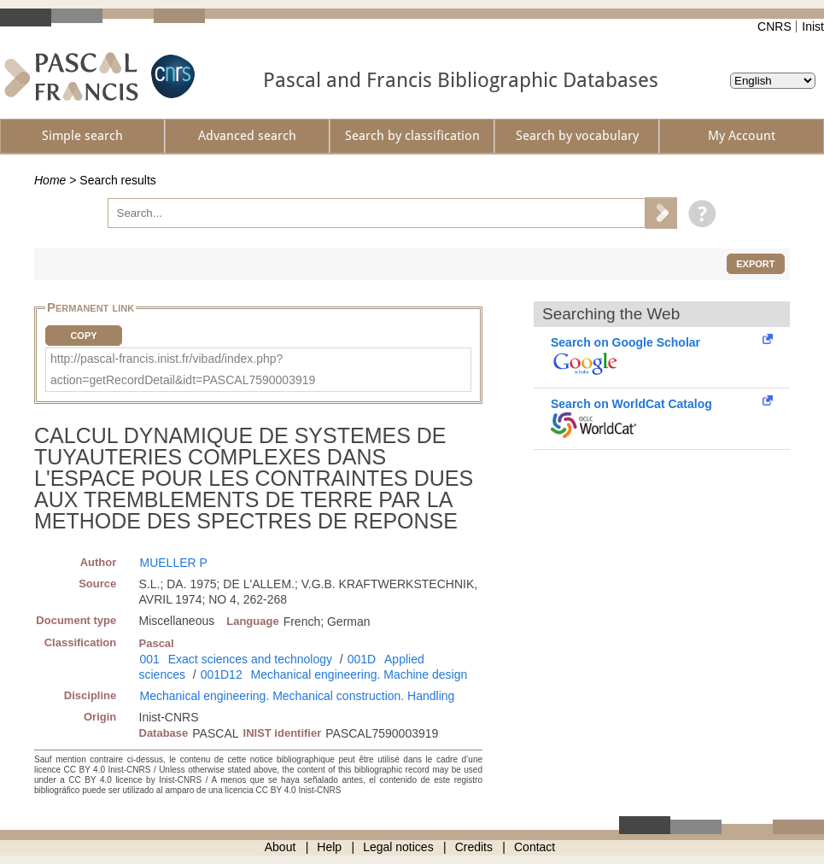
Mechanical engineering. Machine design (359, 674)
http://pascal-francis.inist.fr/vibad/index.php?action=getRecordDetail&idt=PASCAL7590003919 (182, 369)
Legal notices (398, 847)
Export (755, 264)
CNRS (774, 26)
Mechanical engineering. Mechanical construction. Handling (297, 696)
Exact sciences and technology (250, 659)
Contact (534, 847)
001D (362, 659)
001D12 (222, 674)
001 (150, 659)
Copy (83, 335)
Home (50, 180)
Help (329, 847)
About (280, 847)
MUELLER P (173, 562)
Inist (813, 26)
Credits (474, 847)
